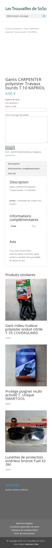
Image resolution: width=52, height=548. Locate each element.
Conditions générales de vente (24, 526)
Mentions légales (24, 523)
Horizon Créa (32, 544)
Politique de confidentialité (24, 530)
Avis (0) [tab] (12, 173)
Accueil (8, 28)
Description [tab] (14, 163)
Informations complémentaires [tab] (24, 168)
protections (17, 28)
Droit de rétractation (24, 533)
